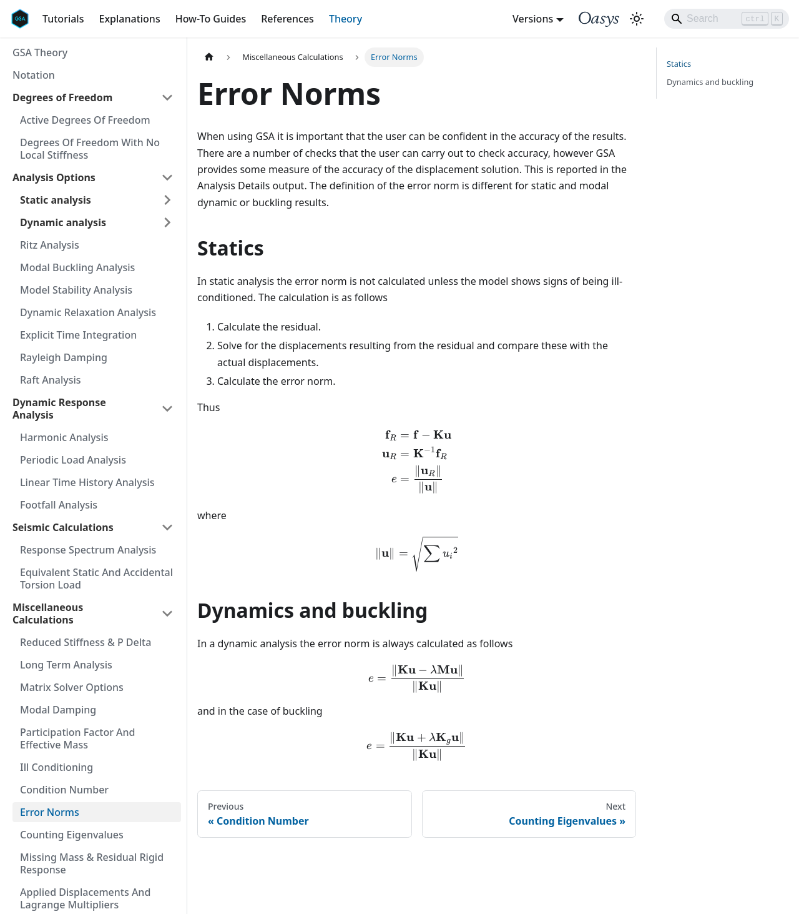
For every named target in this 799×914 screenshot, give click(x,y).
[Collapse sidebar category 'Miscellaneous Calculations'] (167, 613)
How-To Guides (211, 19)
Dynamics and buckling (710, 81)
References (287, 19)
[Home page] (209, 57)
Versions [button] (532, 19)
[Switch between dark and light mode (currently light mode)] (637, 19)
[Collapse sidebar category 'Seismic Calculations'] (167, 527)
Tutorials (63, 19)
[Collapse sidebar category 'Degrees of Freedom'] (167, 97)
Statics (679, 63)
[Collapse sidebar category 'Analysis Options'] (167, 177)
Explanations (129, 19)
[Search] (726, 19)
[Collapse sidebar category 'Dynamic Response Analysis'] (167, 408)
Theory (345, 19)
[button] (96, 200)
